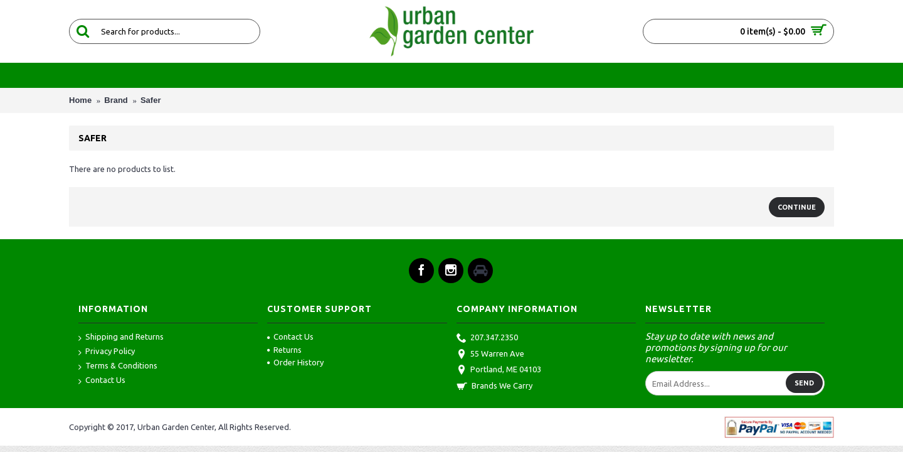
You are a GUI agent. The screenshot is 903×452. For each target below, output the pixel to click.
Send (804, 383)
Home (80, 100)
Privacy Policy (106, 352)
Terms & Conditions (117, 366)
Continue (797, 207)
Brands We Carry (494, 386)
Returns (284, 349)
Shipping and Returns (121, 337)
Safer (150, 100)
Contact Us (101, 380)
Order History (295, 362)
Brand (116, 100)
